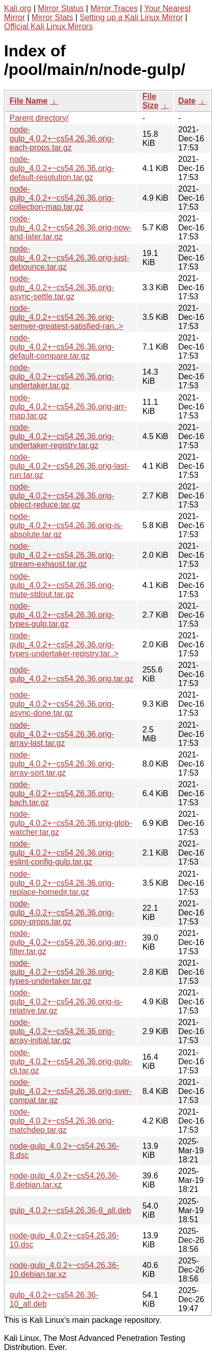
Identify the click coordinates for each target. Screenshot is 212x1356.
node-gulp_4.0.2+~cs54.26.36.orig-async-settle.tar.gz (62, 287)
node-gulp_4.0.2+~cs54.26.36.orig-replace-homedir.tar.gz (62, 883)
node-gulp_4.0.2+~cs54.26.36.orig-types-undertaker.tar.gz (62, 972)
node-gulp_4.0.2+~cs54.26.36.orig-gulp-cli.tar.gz (71, 1061)
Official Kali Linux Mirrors (48, 26)
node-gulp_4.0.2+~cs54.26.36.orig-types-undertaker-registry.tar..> (64, 644)
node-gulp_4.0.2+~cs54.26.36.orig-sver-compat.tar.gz (71, 1091)
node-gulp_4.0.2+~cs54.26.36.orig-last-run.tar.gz (69, 466)
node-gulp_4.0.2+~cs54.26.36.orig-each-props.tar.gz (62, 138)
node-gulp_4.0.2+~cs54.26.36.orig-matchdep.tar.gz (62, 1121)
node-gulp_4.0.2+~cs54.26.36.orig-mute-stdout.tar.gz (62, 585)
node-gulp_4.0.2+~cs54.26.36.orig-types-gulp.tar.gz (62, 615)
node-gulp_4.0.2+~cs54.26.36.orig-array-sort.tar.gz (62, 763)
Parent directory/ (39, 118)
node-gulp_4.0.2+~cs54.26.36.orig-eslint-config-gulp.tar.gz (62, 852)
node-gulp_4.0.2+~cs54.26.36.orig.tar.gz (71, 674)
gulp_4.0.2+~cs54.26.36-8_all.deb (70, 1210)
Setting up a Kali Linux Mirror (131, 17)
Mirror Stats (52, 17)
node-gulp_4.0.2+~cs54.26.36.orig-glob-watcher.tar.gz (71, 823)
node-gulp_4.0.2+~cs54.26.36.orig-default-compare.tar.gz (62, 346)
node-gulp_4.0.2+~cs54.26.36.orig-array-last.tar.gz (62, 734)
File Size (150, 101)
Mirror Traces (114, 8)
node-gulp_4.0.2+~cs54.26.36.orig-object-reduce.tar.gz (62, 495)
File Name (29, 101)
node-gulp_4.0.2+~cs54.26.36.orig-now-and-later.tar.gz (71, 227)
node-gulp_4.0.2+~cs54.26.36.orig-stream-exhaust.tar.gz (62, 555)
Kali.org (17, 8)
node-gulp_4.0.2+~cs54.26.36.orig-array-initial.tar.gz (62, 1031)
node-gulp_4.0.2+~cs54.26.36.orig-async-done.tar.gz (62, 704)
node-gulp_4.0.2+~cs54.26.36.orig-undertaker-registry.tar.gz (62, 436)
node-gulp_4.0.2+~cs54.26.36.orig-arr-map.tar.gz (68, 406)
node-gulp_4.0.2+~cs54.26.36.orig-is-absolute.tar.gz (66, 525)
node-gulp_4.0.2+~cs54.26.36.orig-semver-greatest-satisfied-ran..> (66, 317)
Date (187, 101)
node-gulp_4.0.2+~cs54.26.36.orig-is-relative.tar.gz (66, 1001)
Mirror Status (61, 8)
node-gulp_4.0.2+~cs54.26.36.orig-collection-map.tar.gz (62, 198)
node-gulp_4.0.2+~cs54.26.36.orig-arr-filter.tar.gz (68, 942)
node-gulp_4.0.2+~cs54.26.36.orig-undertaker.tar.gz (62, 376)
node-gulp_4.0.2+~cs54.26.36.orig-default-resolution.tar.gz (62, 168)
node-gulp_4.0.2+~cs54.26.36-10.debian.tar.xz (64, 1270)
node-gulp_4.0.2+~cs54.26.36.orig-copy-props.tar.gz (62, 912)
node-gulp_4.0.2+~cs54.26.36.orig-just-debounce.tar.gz (69, 257)
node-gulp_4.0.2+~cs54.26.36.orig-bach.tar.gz (62, 793)
